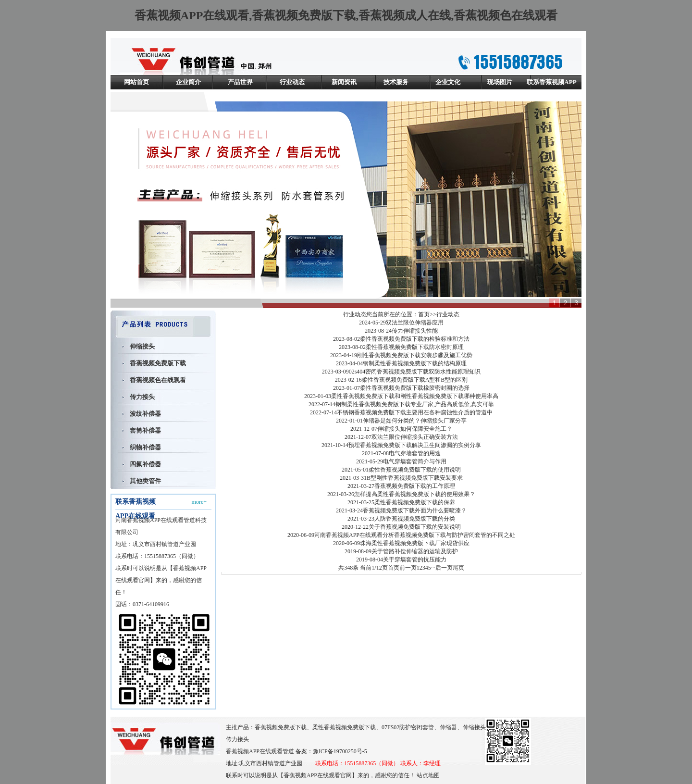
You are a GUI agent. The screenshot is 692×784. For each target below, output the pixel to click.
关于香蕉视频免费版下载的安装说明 (415, 526)
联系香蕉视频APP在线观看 (551, 89)
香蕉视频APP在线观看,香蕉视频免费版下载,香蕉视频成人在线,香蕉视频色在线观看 (346, 15)
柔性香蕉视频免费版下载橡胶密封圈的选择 (415, 388)
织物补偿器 (145, 447)
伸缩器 (448, 727)
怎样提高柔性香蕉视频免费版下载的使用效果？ (414, 494)
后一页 (444, 567)
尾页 (458, 567)
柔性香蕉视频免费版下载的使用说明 (415, 469)
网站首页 (136, 82)
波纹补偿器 (145, 413)
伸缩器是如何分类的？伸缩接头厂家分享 (415, 420)
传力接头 (142, 396)
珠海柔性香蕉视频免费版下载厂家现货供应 (415, 543)
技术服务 (395, 82)
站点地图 (428, 775)
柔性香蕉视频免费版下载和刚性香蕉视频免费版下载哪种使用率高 (414, 396)
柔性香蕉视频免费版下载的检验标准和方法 (415, 339)
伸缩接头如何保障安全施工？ (414, 428)
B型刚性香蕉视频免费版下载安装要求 (415, 477)
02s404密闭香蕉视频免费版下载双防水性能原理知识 (415, 371)
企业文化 (447, 82)
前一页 (408, 567)
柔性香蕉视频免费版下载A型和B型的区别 (415, 379)
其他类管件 (145, 481)
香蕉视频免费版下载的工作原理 (414, 486)
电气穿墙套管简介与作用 (414, 461)
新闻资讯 (344, 82)
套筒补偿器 (145, 430)
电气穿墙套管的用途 (415, 453)
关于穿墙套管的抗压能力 (414, 559)
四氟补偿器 (145, 464)
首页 (424, 314)
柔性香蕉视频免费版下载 (344, 727)
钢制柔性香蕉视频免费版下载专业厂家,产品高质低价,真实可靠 (414, 404)
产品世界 (240, 82)
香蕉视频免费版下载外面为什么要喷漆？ (415, 510)
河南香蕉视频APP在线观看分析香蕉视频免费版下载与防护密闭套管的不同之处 (414, 535)
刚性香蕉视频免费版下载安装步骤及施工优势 (414, 355)
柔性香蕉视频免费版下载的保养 (414, 502)
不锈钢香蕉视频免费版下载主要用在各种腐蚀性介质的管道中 (415, 412)
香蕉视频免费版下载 (158, 363)
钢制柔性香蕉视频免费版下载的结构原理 (415, 363)
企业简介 (188, 82)
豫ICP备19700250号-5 (340, 751)
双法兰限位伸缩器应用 (415, 322)
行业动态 (292, 82)
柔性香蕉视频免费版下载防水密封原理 (415, 347)
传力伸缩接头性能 (415, 330)
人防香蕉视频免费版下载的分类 (414, 518)
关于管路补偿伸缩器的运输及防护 (414, 551)
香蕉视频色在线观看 (158, 380)
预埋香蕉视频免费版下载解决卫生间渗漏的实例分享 (414, 445)
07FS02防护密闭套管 (408, 727)
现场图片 (499, 82)
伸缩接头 (142, 346)
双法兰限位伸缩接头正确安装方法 (414, 437)
